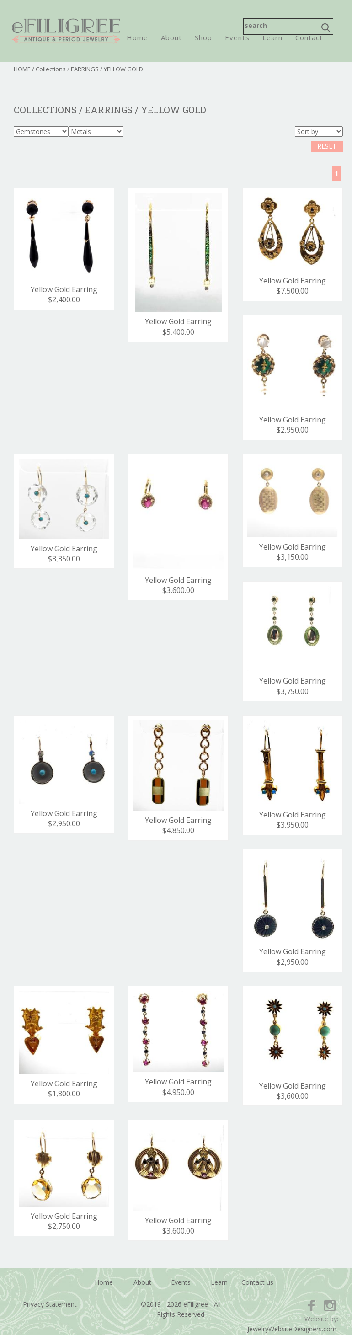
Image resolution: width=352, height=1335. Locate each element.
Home (137, 37)
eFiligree (66, 30)
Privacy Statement (50, 1304)
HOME (22, 69)
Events (237, 37)
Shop (203, 37)
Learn (272, 37)
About (171, 37)
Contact (309, 37)
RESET (326, 146)
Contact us (257, 1282)
